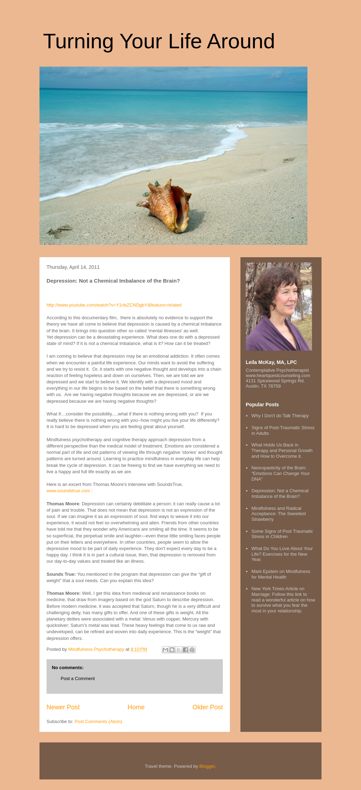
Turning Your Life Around (159, 41)
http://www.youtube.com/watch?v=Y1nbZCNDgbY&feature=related (114, 305)
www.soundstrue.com (68, 490)
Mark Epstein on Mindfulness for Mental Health (280, 574)
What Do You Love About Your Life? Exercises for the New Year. (282, 554)
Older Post (207, 707)
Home (136, 707)
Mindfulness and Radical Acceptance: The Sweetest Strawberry (278, 514)
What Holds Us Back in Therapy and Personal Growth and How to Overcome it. (281, 450)
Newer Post (63, 707)
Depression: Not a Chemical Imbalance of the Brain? (279, 493)
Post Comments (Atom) (98, 721)
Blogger (207, 766)
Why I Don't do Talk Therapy (279, 415)
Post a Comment (78, 678)
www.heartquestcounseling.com (278, 375)
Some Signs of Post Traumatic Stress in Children (282, 534)
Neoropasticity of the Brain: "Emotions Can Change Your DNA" (280, 473)
